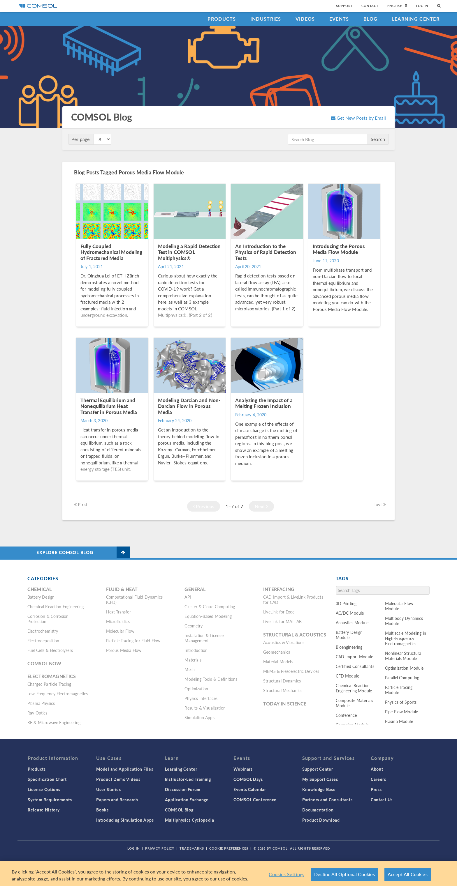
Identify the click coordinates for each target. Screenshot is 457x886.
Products (222, 18)
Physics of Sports (401, 702)
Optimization (196, 689)
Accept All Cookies (408, 874)
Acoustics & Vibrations (283, 642)
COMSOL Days (248, 779)
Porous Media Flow (124, 650)
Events (339, 18)
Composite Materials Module (354, 702)
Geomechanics (276, 652)
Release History (44, 810)
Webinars (243, 769)
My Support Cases (320, 779)
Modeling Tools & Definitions (210, 679)
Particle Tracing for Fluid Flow (133, 640)
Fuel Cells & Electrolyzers (50, 650)
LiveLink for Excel (279, 612)
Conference (346, 715)
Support (344, 5)
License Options (44, 789)
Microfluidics (118, 621)
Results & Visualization (204, 708)
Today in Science (284, 703)
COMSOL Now (44, 663)
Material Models (278, 661)
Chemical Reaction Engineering (55, 606)
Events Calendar (249, 789)
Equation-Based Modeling (207, 616)
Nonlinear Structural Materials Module (403, 655)
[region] (228, 873)
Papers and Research (117, 799)
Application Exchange (187, 799)
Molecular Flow (120, 631)
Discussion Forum (183, 789)
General (194, 589)
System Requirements (50, 799)
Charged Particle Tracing (49, 684)
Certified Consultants (355, 666)
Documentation (318, 810)
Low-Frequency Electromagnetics (57, 693)
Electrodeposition (43, 640)
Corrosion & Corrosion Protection (47, 618)
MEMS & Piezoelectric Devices (291, 671)
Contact (370, 5)
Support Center (317, 769)
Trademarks (192, 848)
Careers (378, 779)
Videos (305, 18)
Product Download (321, 820)
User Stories (108, 789)
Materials (192, 660)
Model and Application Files (124, 769)
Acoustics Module (352, 622)
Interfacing (278, 589)
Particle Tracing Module (398, 689)
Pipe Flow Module (401, 712)
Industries (265, 18)
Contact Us (382, 799)
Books (102, 810)
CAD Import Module (354, 656)
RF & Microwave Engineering (53, 722)
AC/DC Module (350, 613)
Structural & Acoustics (294, 634)
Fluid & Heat (122, 589)
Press (376, 789)
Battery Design (41, 597)
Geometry (193, 626)
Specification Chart (47, 779)
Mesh (189, 669)
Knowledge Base (319, 789)
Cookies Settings (286, 874)
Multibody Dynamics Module (404, 620)
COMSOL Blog (179, 810)
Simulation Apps (199, 717)
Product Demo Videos (118, 779)
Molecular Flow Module (399, 605)
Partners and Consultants (327, 799)
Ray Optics (37, 713)
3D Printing (346, 603)
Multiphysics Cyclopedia (189, 820)
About (377, 769)
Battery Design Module (349, 634)
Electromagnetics (51, 676)
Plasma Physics (41, 703)
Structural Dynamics (282, 681)
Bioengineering (349, 647)
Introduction (196, 650)
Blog (370, 18)
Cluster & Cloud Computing (209, 606)
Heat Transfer (118, 612)
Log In (422, 5)
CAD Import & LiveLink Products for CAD (293, 599)
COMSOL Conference (255, 799)
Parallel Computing (402, 677)
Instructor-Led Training (188, 779)
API (187, 597)
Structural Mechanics (282, 690)
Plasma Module (399, 721)
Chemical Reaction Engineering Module (354, 688)
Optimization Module (404, 668)
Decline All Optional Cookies (344, 874)
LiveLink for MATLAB (282, 621)
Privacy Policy (159, 848)
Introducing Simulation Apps (125, 820)
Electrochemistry (42, 631)
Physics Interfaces (200, 698)
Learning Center (416, 18)
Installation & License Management (203, 637)
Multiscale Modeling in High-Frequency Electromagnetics (405, 638)
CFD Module (347, 676)
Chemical (39, 589)
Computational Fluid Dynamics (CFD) (134, 599)
